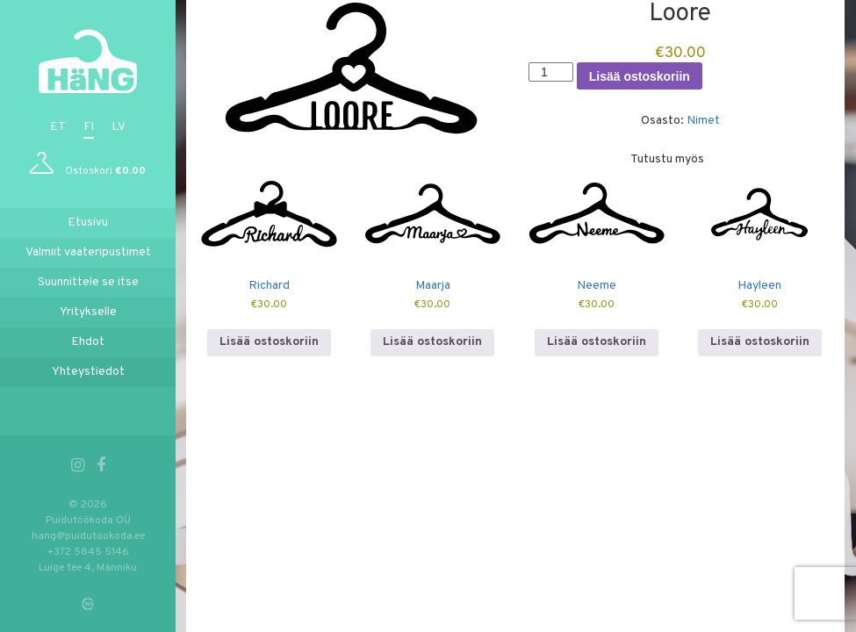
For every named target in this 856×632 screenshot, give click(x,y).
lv (118, 126)
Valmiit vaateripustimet (88, 252)
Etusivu (88, 222)
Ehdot (87, 341)
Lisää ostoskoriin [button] (269, 341)
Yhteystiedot (88, 371)
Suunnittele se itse (88, 282)
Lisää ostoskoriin (639, 76)
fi (88, 126)
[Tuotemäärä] (551, 72)
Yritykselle (88, 312)
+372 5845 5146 (88, 552)
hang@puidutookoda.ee (88, 536)
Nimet (703, 120)
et (58, 126)
